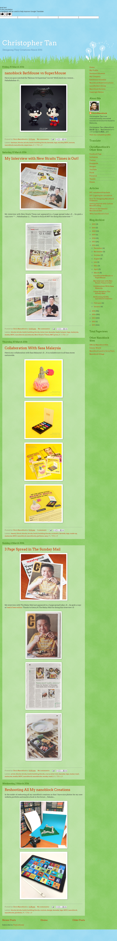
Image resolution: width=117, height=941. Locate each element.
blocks (20, 142)
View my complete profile (100, 135)
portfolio (18, 913)
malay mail (74, 774)
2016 (94, 245)
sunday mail (48, 776)
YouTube (93, 169)
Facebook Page (95, 154)
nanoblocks (19, 145)
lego (55, 142)
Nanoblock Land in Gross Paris (101, 351)
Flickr (91, 173)
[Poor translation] (8, 14)
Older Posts (78, 920)
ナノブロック (38, 145)
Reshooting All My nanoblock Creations (37, 790)
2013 (94, 318)
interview (44, 332)
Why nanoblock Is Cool (99, 214)
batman (14, 142)
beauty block (16, 533)
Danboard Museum (97, 73)
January (97, 306)
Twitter (92, 160)
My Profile (93, 70)
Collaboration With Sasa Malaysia (33, 348)
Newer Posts (9, 920)
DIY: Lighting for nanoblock (100, 195)
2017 (94, 242)
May (96, 266)
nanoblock (9, 145)
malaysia (74, 332)
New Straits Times (42, 335)
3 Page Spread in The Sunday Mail (32, 549)
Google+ (92, 166)
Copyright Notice (96, 92)
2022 (94, 224)
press (56, 335)
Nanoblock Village (96, 354)
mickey (61, 142)
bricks (26, 142)
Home (44, 920)
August (97, 259)
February (98, 303)
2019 (94, 235)
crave (47, 774)
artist (13, 774)
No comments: (43, 139)
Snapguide (93, 163)
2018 (94, 238)
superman (28, 145)
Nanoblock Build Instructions (101, 83)
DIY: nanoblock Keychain (99, 192)
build (31, 142)
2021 (94, 228)
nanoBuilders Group (97, 86)
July (95, 262)
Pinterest (93, 176)
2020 (94, 231)
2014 (94, 314)
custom (43, 910)
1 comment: (42, 530)
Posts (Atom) (18, 925)
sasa (46, 536)
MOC (66, 142)
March (97, 273)
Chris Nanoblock (99, 113)
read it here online (14, 607)
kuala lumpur (61, 332)
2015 (94, 311)
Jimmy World (95, 348)
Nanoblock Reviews (97, 89)
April (96, 269)
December (98, 248)
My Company (95, 76)
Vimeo (92, 182)
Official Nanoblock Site (98, 345)
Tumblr (92, 179)
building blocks (40, 142)
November (98, 252)
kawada (50, 142)
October (97, 255)
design (49, 910)
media (7, 335)
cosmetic (55, 533)
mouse (72, 142)
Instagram (93, 157)
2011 (94, 325)
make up (73, 533)
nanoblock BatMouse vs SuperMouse (35, 73)
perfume (40, 536)
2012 (94, 321)
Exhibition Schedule (97, 80)
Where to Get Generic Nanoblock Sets (98, 210)
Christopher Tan (29, 43)
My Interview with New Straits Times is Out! (42, 158)
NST (52, 335)
